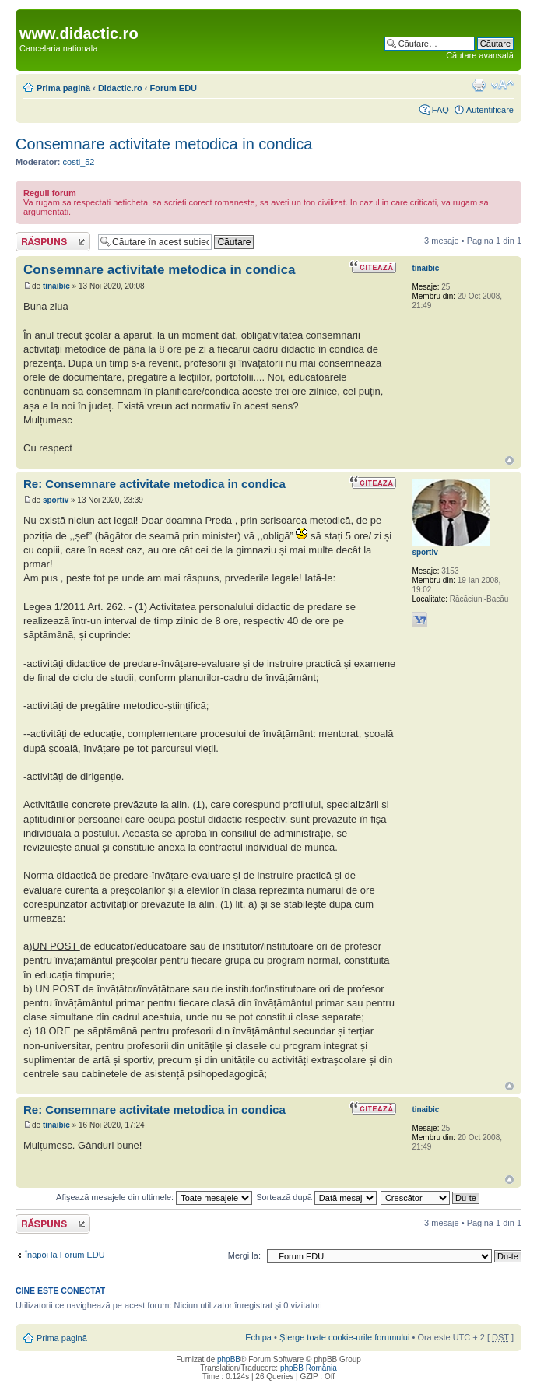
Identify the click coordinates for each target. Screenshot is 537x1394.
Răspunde (53, 241)
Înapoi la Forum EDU (65, 1254)
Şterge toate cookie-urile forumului (344, 1337)
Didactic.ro (120, 88)
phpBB (228, 1359)
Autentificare (490, 109)
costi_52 (79, 162)
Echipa (258, 1337)
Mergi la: (244, 1255)
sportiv (55, 500)
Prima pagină (63, 88)
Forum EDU (174, 88)
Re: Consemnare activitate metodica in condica (154, 483)
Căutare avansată (480, 55)
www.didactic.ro (79, 33)
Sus (509, 460)
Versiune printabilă (478, 85)
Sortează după (316, 1197)
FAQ (440, 109)
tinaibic (56, 286)
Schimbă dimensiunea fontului (502, 85)
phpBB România (308, 1368)
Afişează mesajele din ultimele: (154, 1197)
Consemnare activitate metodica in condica (164, 144)
